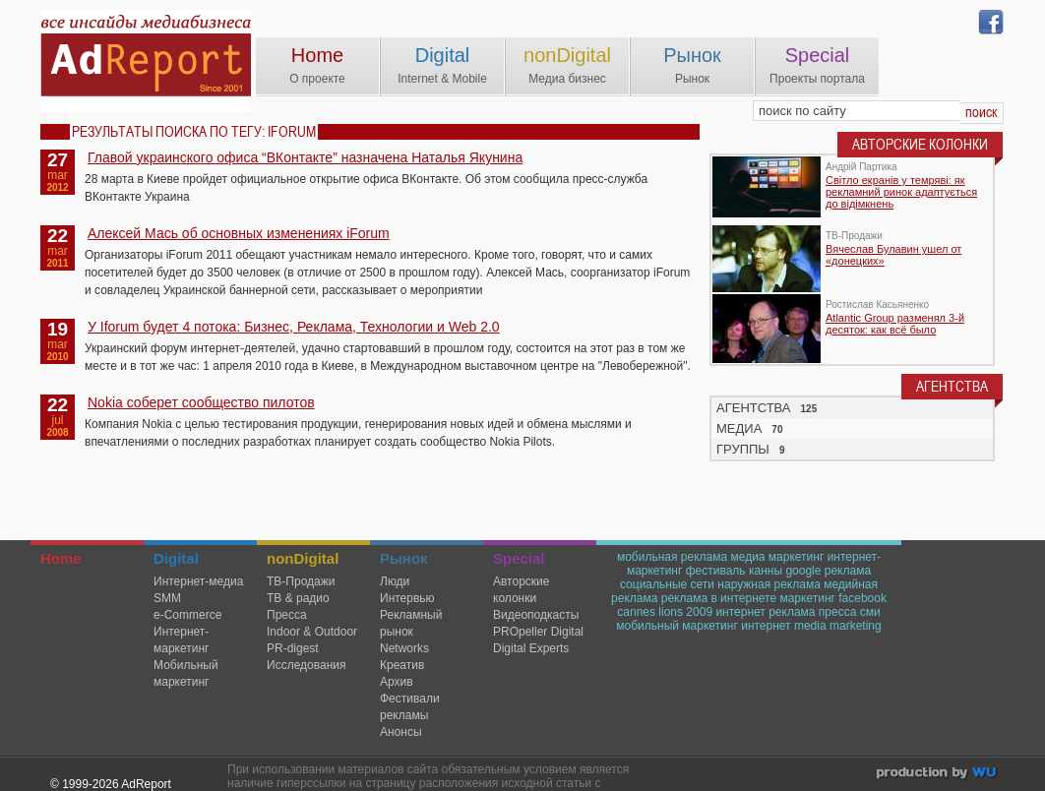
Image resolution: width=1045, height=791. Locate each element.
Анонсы (401, 732)
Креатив (402, 665)
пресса (838, 612)
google (803, 571)
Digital (442, 55)
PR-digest (293, 648)
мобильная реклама (672, 557)
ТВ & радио (298, 598)
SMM (167, 598)
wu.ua (938, 774)
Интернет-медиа (198, 581)
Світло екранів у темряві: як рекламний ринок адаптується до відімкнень (901, 192)
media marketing (838, 626)
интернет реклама (765, 612)
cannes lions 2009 (664, 612)
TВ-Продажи (301, 581)
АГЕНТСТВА (753, 407)
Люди (394, 581)
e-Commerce (187, 615)
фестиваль (716, 571)
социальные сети (667, 584)
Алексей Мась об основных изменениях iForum (239, 233)
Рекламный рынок (411, 623)
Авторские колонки (521, 590)
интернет (765, 626)
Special (817, 55)
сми (870, 612)
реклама (848, 571)
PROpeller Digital (538, 632)
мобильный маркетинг (677, 626)
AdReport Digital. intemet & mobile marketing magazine (145, 61)
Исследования (306, 665)
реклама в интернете (718, 598)
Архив (396, 682)
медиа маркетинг (777, 557)
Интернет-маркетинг (181, 640)
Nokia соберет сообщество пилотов (201, 402)
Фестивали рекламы (410, 707)
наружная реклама (768, 584)
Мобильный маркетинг (186, 673)
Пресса (287, 615)
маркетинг (806, 598)
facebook (862, 598)
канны (765, 571)
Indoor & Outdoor (312, 632)
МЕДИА (739, 428)
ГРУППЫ (742, 449)
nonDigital (567, 55)
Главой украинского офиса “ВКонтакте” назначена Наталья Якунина (305, 157)
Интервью (407, 598)
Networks (404, 648)
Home (317, 55)
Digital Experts (531, 648)
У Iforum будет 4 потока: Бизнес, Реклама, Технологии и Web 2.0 (294, 327)
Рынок (692, 55)
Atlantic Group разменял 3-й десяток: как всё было (895, 323)
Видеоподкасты (536, 615)
